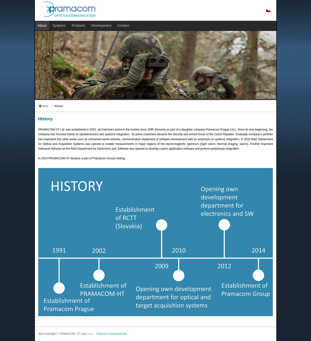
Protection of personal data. (112, 333)
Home (45, 106)
